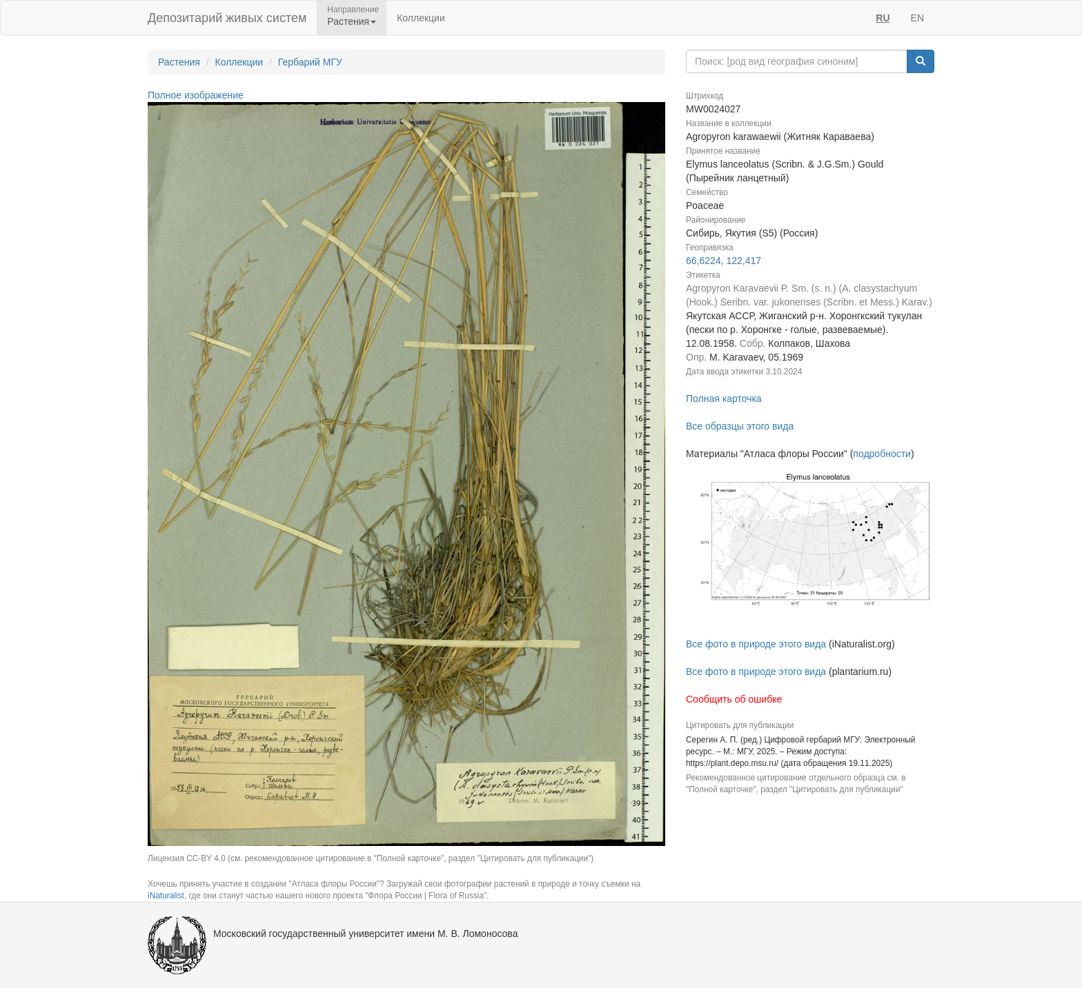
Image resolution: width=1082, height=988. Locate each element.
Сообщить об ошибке (734, 699)
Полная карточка (724, 398)
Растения (179, 62)
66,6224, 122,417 (723, 260)
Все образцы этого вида (740, 426)
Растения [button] (351, 21)
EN (917, 17)
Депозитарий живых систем (227, 18)
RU (882, 17)
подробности (882, 453)
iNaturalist (166, 895)
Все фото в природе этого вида (756, 643)
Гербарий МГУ (310, 62)
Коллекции (421, 17)
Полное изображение (196, 95)
